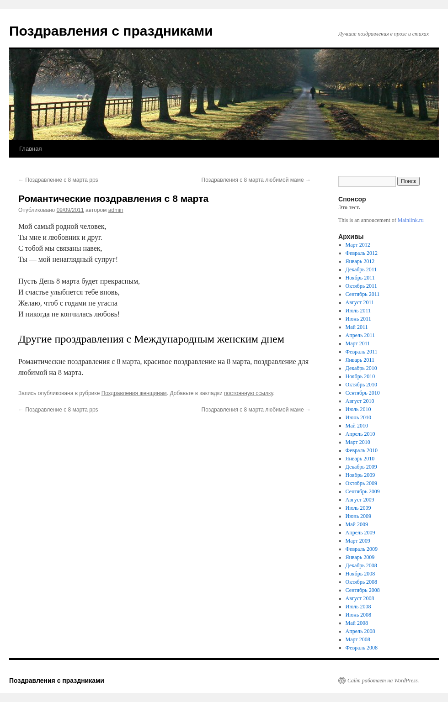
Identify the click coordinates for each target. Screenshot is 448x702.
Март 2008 (358, 639)
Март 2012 (358, 245)
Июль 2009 (358, 508)
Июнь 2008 (359, 615)
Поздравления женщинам (134, 393)
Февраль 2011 (362, 351)
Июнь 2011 (358, 319)
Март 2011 (358, 343)
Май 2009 (357, 524)
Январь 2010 (360, 458)
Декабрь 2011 (361, 269)
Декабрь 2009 (361, 467)
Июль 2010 (358, 409)
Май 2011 (357, 327)
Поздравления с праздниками (111, 30)
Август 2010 (360, 401)
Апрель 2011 (360, 335)
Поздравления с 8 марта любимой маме (256, 180)
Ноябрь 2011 (360, 277)
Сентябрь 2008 (363, 590)
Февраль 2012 (362, 253)
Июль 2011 (358, 310)
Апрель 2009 (360, 532)
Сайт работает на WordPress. (383, 680)
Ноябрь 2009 (360, 475)
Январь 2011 (360, 360)
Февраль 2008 (362, 647)
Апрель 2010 (360, 434)
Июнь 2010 (359, 417)
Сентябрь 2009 (363, 491)
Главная (30, 148)
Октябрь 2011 (361, 286)
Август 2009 (360, 499)
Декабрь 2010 (361, 368)
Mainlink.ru (411, 220)
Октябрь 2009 (362, 483)
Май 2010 (357, 425)
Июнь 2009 (359, 516)
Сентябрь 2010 (363, 393)
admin (115, 210)
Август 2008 (360, 598)
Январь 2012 (360, 261)
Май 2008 (357, 623)
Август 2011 (360, 302)
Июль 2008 (358, 606)
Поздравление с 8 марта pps (58, 180)
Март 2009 (358, 541)
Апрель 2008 (360, 631)
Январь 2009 (360, 557)
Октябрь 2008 (362, 582)
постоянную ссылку (248, 393)
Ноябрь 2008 (360, 573)
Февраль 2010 (362, 450)
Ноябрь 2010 (360, 376)
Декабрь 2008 (361, 565)
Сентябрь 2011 (363, 294)
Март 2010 (358, 442)
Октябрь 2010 (362, 384)
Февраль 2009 (362, 549)
